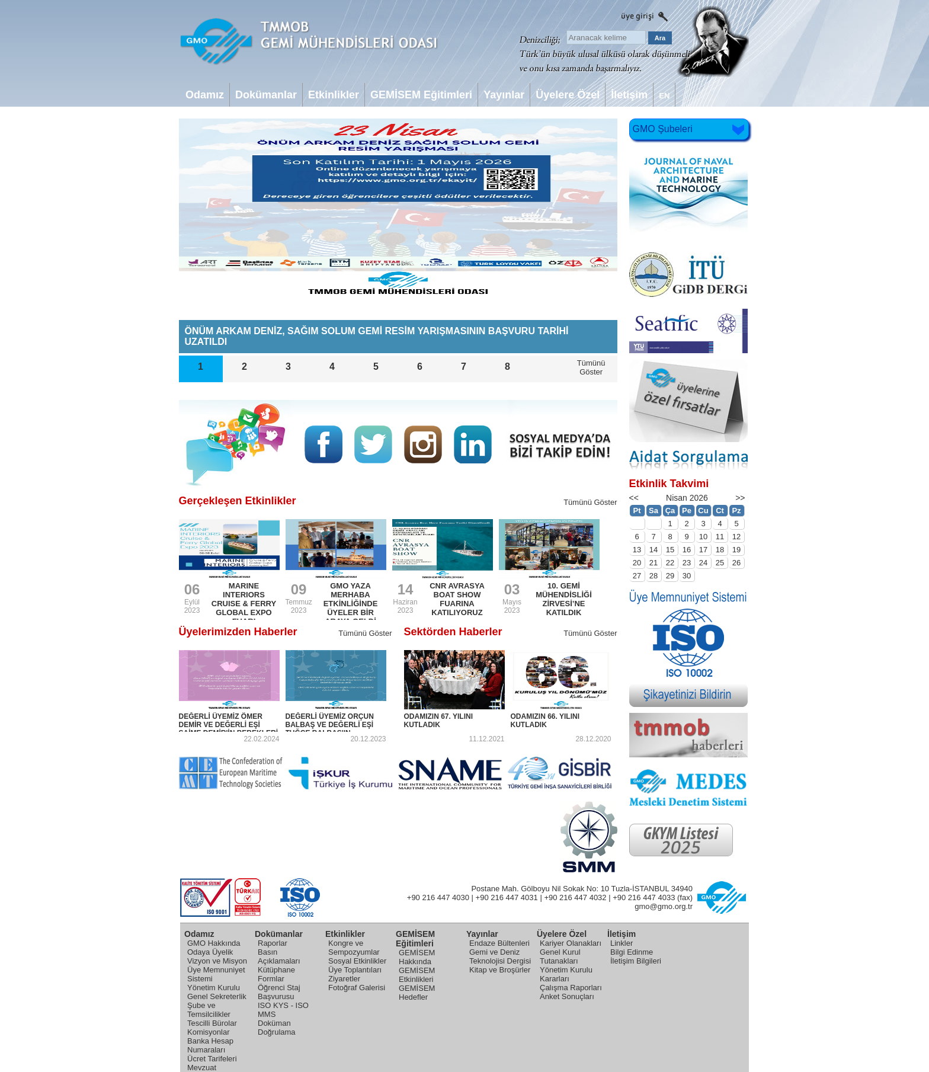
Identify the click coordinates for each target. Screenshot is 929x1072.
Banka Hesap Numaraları (210, 1045)
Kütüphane (276, 969)
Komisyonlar (208, 1032)
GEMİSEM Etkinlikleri (417, 975)
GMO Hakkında (214, 943)
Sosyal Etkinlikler (357, 960)
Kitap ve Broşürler (499, 969)
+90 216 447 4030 (438, 897)
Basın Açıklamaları (279, 956)
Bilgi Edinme (631, 952)
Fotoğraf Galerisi (356, 987)
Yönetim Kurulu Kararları (566, 974)
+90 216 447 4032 (575, 897)
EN (664, 95)
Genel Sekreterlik (216, 996)
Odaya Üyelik (210, 952)
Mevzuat (201, 1067)
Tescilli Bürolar (212, 1023)
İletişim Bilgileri (635, 960)
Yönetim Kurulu (213, 987)
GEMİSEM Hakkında (417, 957)
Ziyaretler (344, 978)
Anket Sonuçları (567, 996)
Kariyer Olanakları (570, 943)
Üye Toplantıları (355, 969)
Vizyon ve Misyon (217, 960)
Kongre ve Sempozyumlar (354, 947)
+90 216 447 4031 (507, 897)
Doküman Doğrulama (277, 1027)
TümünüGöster (591, 367)
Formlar (271, 978)
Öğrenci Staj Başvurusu (279, 992)
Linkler (621, 943)
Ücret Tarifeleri (212, 1058)
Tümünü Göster (590, 502)
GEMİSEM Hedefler (417, 992)
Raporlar (272, 943)
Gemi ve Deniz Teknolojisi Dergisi (500, 956)
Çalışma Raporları (571, 987)
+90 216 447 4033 (644, 897)
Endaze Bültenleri (499, 943)
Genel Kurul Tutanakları (560, 956)
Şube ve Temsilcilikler (208, 1010)
